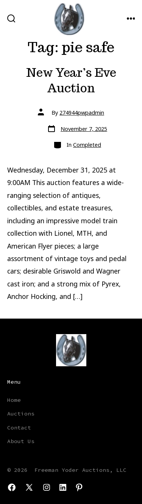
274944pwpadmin (81, 112)
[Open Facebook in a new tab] (12, 487)
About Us (20, 441)
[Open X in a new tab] (29, 487)
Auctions (20, 413)
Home (14, 400)
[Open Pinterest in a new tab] (79, 487)
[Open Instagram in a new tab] (47, 487)
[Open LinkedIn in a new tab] (63, 487)
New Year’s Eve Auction (71, 80)
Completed (87, 144)
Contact (19, 427)
